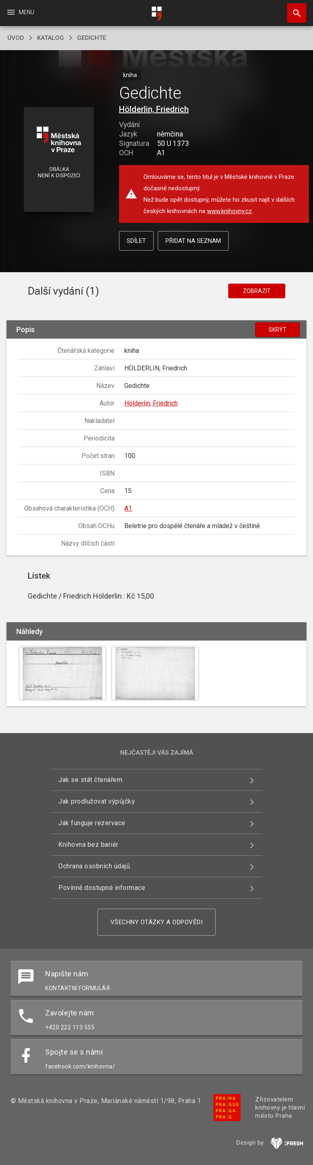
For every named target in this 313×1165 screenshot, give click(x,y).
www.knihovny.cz (229, 211)
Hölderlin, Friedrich (154, 109)
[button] (58, 160)
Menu (20, 12)
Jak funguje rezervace (92, 823)
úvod (15, 38)
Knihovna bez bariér (88, 844)
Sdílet (136, 240)
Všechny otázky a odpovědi (156, 922)
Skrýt (278, 329)
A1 (128, 508)
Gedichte (91, 38)
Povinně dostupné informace (101, 888)
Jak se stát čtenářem (90, 780)
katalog (50, 38)
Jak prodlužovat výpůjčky (96, 801)
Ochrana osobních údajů (94, 866)
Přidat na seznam (193, 240)
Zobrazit (257, 291)
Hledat (293, 9)
